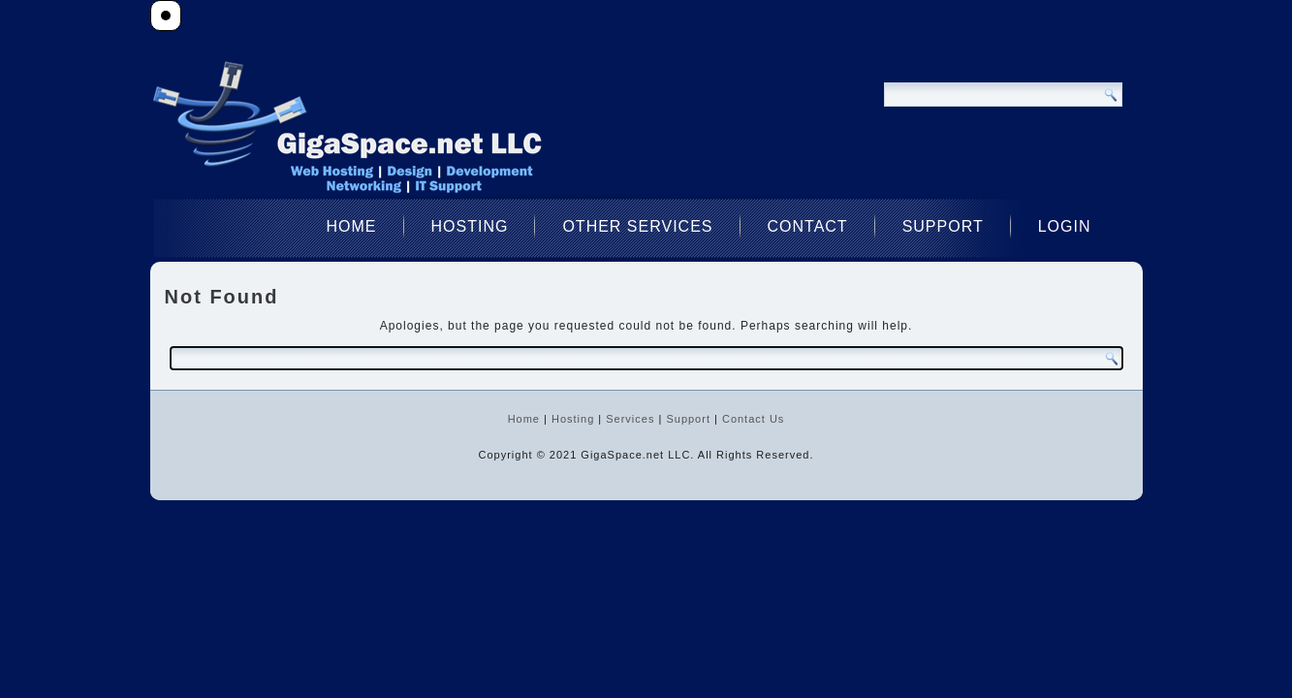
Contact (808, 226)
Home (352, 226)
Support (943, 226)
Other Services (637, 226)
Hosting (470, 226)
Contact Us (753, 419)
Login (1064, 226)
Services (630, 419)
